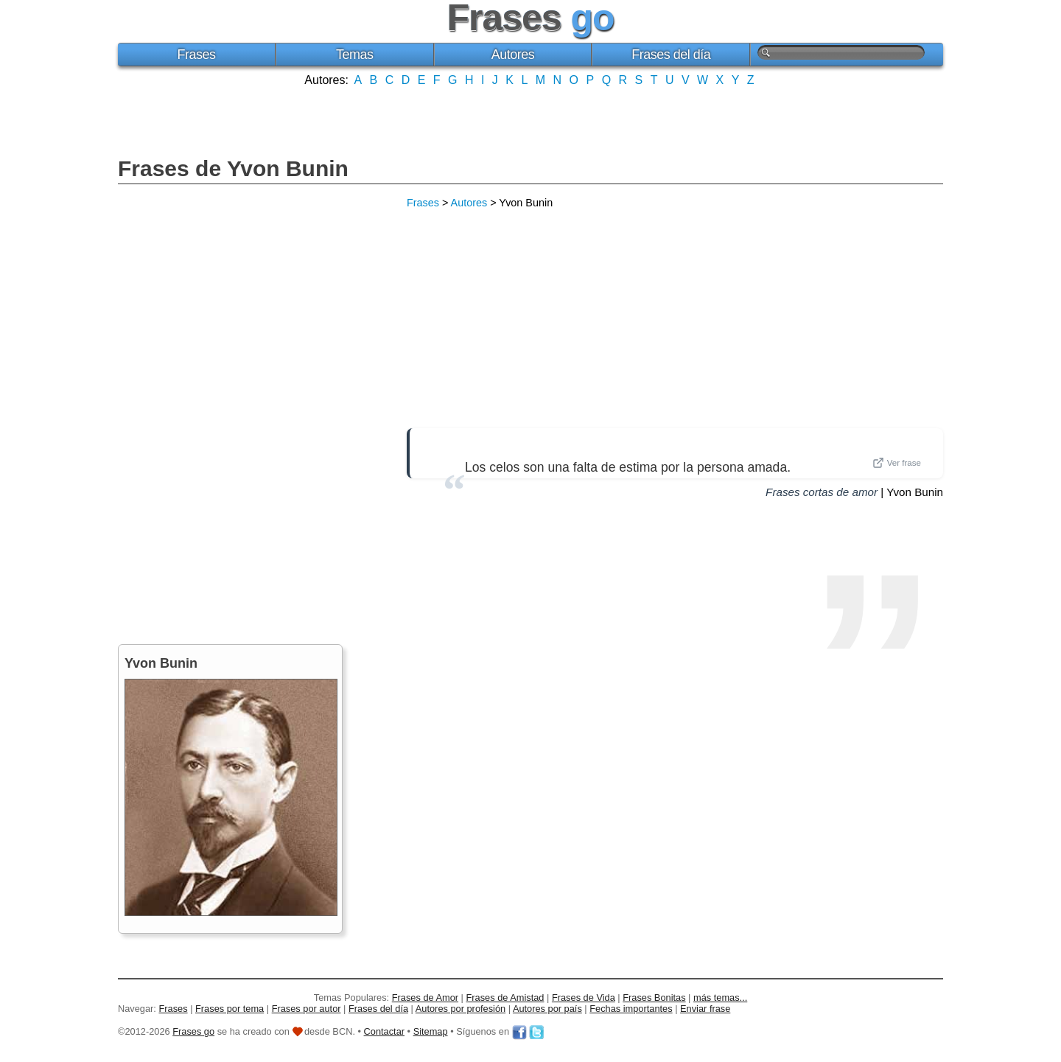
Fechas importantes (630, 1008)
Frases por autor (306, 1008)
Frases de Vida (583, 997)
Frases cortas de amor (822, 492)
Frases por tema (229, 1008)
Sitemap (430, 1031)
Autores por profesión (460, 1008)
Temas (355, 54)
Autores (513, 54)
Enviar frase (705, 1008)
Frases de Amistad (505, 997)
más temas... (720, 997)
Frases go (193, 1031)
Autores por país (547, 1008)
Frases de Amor (425, 997)
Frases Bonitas (654, 997)
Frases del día (670, 54)
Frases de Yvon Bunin (233, 168)
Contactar (384, 1031)
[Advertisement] (530, 120)
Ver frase (896, 463)
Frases (196, 54)
